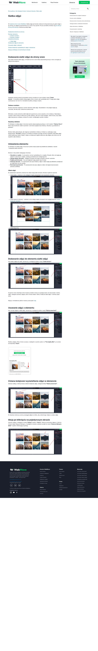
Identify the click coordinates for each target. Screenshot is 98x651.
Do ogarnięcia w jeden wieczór (78, 52)
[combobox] (78, 8)
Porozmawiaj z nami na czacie (16, 481)
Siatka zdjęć (39, 11)
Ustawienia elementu (13, 39)
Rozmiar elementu (13, 34)
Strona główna (11, 11)
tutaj (35, 300)
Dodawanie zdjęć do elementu (16, 43)
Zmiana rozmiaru (14, 35)
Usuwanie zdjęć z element (15, 45)
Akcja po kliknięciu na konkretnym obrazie (19, 49)
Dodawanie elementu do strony (16, 31)
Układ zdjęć (13, 41)
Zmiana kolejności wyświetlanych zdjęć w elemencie (21, 47)
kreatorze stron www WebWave (18, 24)
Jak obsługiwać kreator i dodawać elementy (25, 11)
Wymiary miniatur (14, 37)
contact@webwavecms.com (15, 479)
